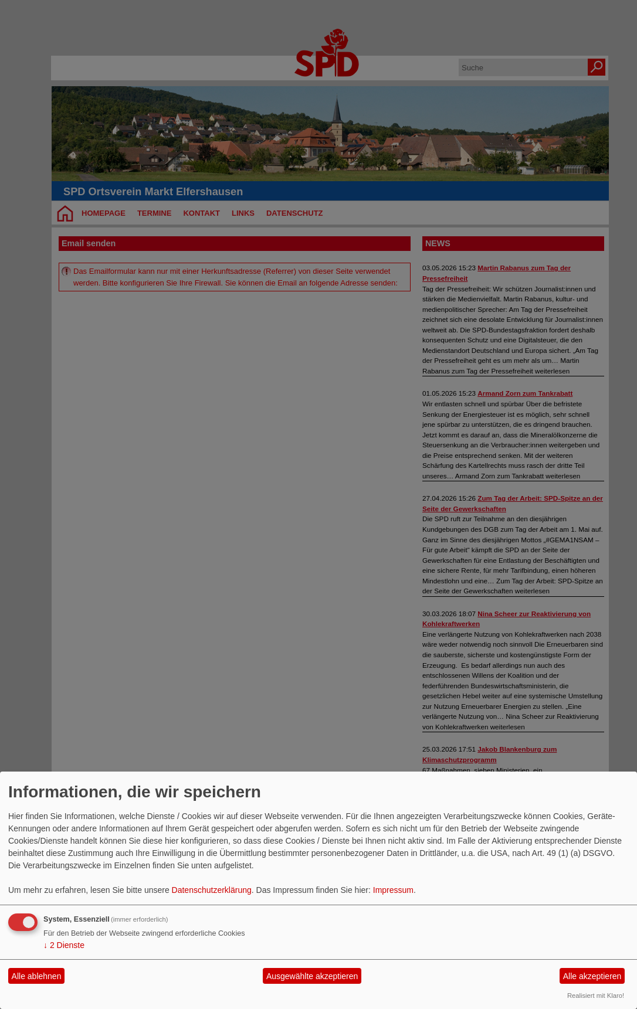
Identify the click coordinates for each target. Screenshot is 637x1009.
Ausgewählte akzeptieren (312, 976)
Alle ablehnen (37, 976)
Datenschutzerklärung (212, 890)
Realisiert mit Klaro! (595, 995)
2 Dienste (63, 945)
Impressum (393, 890)
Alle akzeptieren (592, 976)
